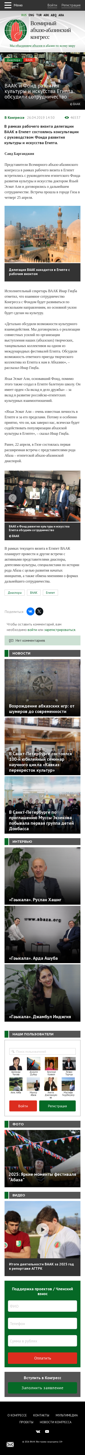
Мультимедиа (67, 1415)
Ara (61, 15)
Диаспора (13, 60)
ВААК (29, 60)
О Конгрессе (17, 1415)
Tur (39, 15)
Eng (31, 15)
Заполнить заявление (42, 1387)
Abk (46, 15)
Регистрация (70, 5)
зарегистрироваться (59, 629)
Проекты (26, 1422)
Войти (52, 5)
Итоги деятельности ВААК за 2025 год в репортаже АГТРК (41, 1266)
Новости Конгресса (55, 1422)
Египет (50, 593)
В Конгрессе (14, 117)
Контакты (41, 1415)
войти (32, 629)
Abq (54, 15)
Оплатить (42, 1358)
